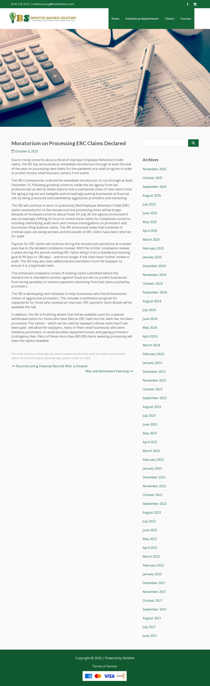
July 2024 (149, 310)
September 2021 (155, 609)
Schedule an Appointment (142, 18)
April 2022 (150, 548)
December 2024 (154, 266)
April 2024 (150, 336)
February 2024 (153, 354)
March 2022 (151, 556)
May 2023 (150, 433)
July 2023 (149, 415)
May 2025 (150, 222)
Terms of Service (104, 666)
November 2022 (154, 486)
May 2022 (150, 539)
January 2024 (152, 363)
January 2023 (152, 468)
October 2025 (152, 178)
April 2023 (150, 442)
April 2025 (150, 231)
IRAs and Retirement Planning (109, 371)
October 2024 (152, 283)
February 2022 (153, 565)
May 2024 (150, 327)
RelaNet (128, 658)
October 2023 (152, 389)
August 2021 (152, 618)
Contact (186, 18)
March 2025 (151, 239)
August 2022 (152, 512)
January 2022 (152, 574)
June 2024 (150, 319)
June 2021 (150, 636)
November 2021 (154, 592)
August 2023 (152, 407)
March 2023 (151, 451)
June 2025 (150, 213)
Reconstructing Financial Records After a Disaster (50, 366)
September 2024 (155, 292)
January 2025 (152, 257)
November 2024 (154, 275)
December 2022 (154, 477)
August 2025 (152, 195)
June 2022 (150, 530)
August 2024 (152, 301)
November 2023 (154, 380)
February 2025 (153, 248)
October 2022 (152, 495)
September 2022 (155, 503)
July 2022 (149, 521)
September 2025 (155, 187)
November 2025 (154, 169)
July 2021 (149, 627)
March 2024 (151, 345)
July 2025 (149, 204)
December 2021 (154, 583)
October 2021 (152, 600)
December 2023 (154, 371)
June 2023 (150, 424)
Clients (169, 18)
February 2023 (153, 459)
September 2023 (155, 398)
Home (115, 18)
